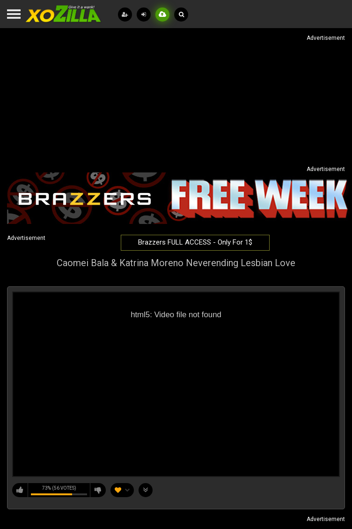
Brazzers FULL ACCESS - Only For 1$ (195, 242)
